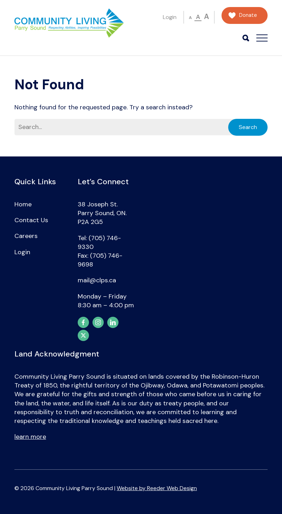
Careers (26, 236)
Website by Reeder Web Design (157, 488)
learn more (30, 436)
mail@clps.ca (97, 280)
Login (170, 17)
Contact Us (31, 220)
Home (23, 204)
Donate (248, 15)
